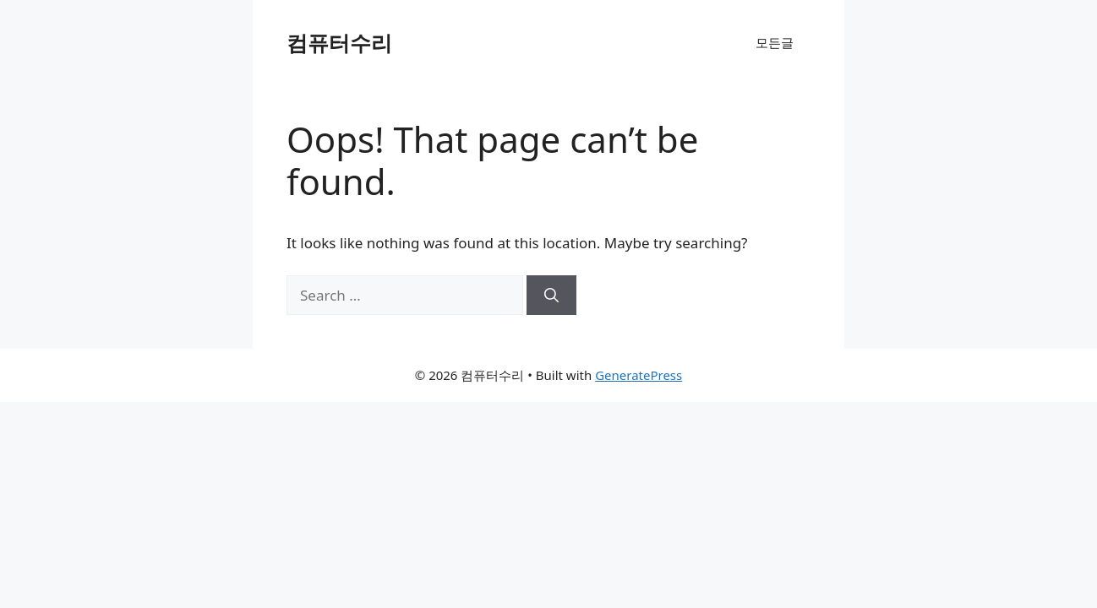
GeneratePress (638, 374)
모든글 (775, 42)
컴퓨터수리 (339, 42)
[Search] (551, 295)
